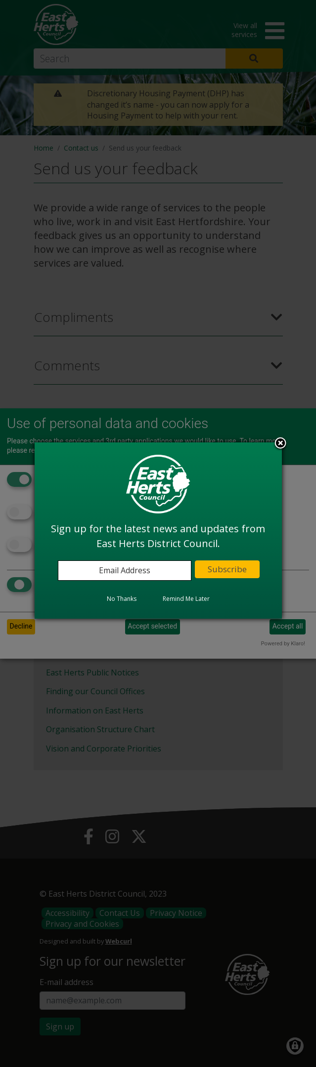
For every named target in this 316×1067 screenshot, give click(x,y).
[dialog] (158, 530)
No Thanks (121, 598)
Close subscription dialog (280, 443)
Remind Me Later (186, 598)
